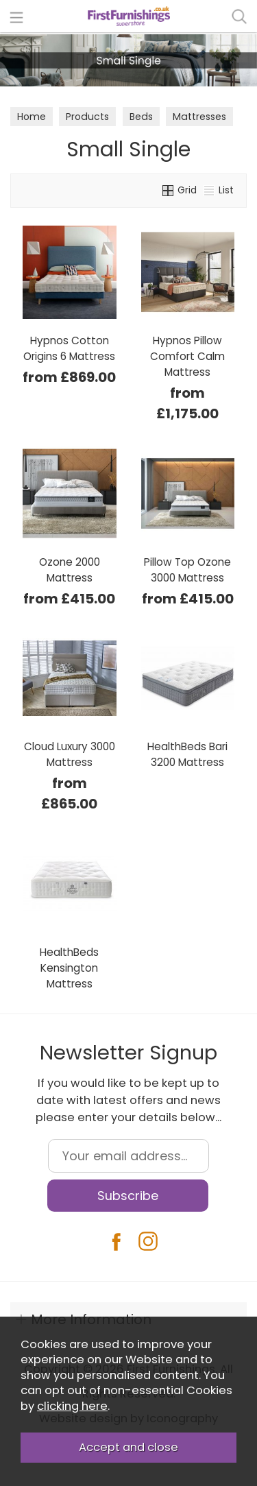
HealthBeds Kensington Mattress (69, 968)
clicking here (72, 1406)
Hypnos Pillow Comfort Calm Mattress (187, 356)
